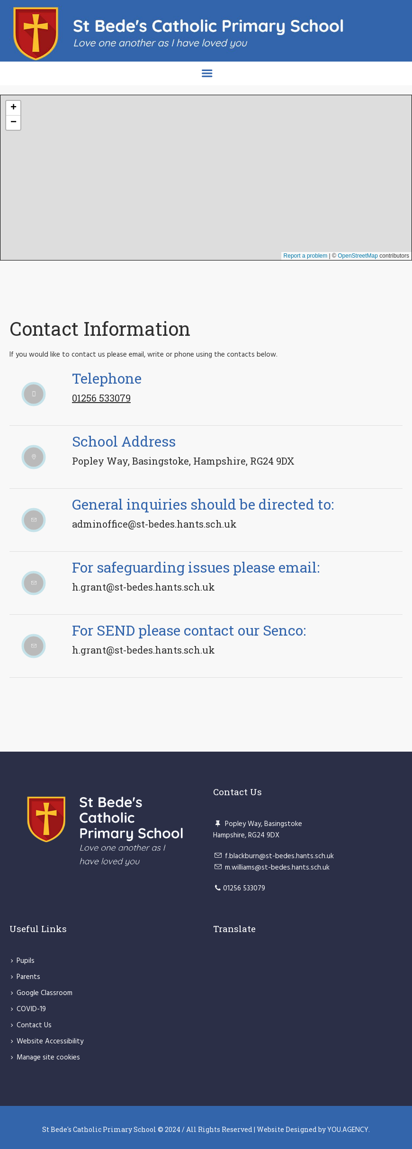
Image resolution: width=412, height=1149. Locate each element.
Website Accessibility (50, 1041)
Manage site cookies (48, 1057)
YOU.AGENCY (347, 1130)
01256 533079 (101, 398)
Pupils (26, 961)
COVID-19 (31, 1009)
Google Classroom (44, 993)
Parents (28, 977)
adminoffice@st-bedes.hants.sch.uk (154, 524)
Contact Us (34, 1025)
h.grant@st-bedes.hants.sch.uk (143, 587)
